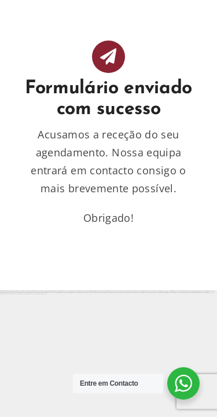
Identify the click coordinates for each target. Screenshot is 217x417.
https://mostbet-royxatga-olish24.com (206, 292)
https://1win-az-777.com (50, 292)
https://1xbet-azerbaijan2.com (117, 292)
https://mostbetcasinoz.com (62, 292)
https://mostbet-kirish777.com (165, 292)
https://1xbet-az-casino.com (179, 292)
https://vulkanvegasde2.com (102, 292)
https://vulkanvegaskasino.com (76, 292)
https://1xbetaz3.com (89, 292)
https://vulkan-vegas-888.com (132, 292)
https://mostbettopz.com (191, 292)
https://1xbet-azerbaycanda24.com (150, 292)
